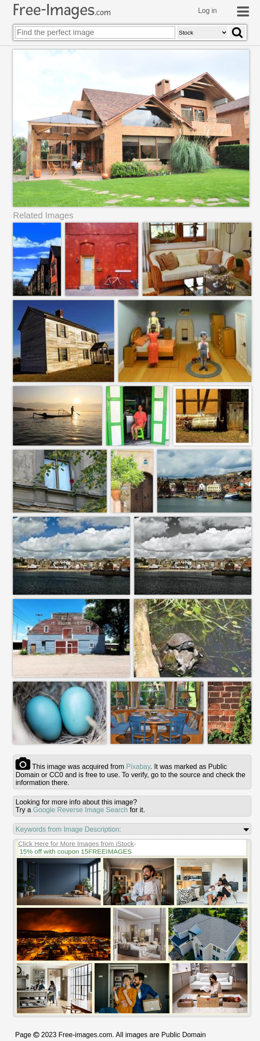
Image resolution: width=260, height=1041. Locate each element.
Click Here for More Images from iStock (76, 843)
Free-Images (62, 10)
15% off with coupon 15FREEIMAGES (75, 851)
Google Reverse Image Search (80, 810)
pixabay (138, 766)
